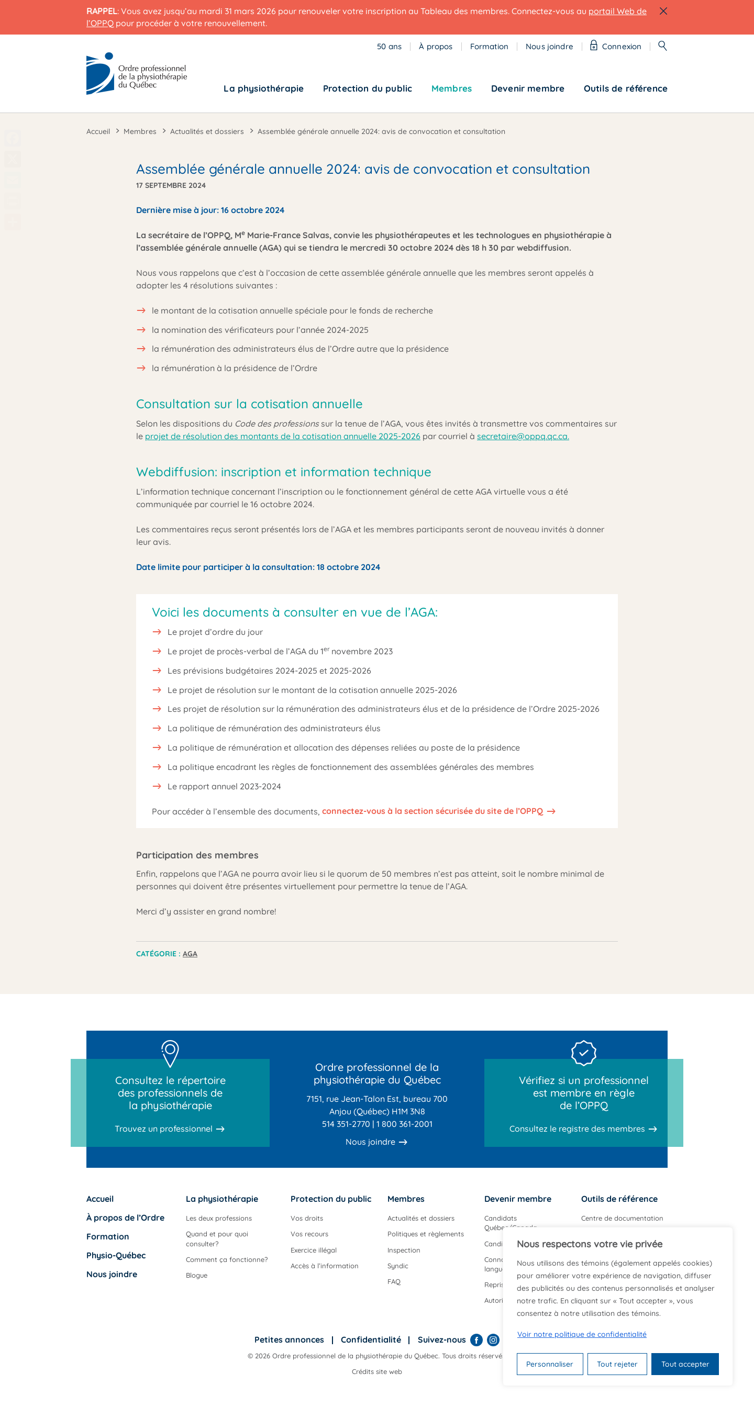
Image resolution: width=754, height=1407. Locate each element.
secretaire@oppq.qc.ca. (523, 436)
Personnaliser (549, 1364)
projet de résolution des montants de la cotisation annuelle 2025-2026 (282, 436)
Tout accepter (685, 1364)
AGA (190, 953)
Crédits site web (377, 1371)
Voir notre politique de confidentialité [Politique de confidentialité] (582, 1334)
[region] (618, 1306)
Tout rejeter (617, 1364)
